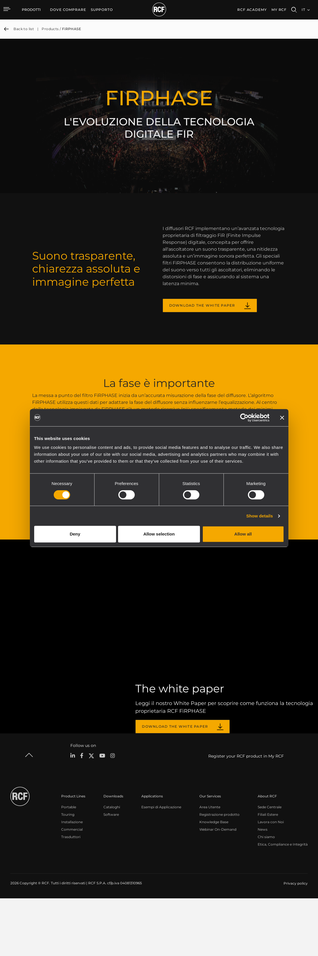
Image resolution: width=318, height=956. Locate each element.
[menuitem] (68, 9)
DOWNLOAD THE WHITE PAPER (202, 305)
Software (111, 873)
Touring (67, 873)
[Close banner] (282, 418)
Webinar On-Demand (217, 887)
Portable (68, 865)
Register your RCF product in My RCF (246, 814)
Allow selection (159, 533)
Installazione (72, 880)
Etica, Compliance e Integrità (283, 902)
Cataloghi (111, 865)
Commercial (72, 887)
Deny (75, 533)
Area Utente (209, 865)
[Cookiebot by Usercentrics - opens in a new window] (244, 417)
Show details (259, 515)
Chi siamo (266, 895)
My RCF (279, 9)
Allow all (243, 533)
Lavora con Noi (271, 880)
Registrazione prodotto (219, 873)
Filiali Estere (268, 873)
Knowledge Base (213, 880)
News (262, 887)
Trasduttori (70, 895)
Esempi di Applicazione (161, 865)
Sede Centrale (270, 865)
